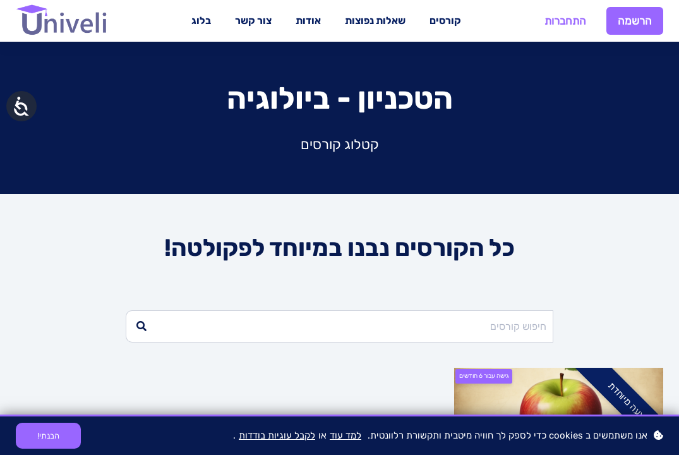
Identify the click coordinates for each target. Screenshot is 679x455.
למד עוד (345, 435)
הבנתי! (48, 435)
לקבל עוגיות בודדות (277, 435)
